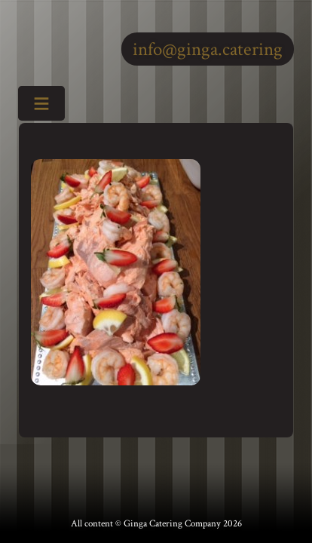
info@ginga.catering (208, 49)
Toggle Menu (36, 105)
